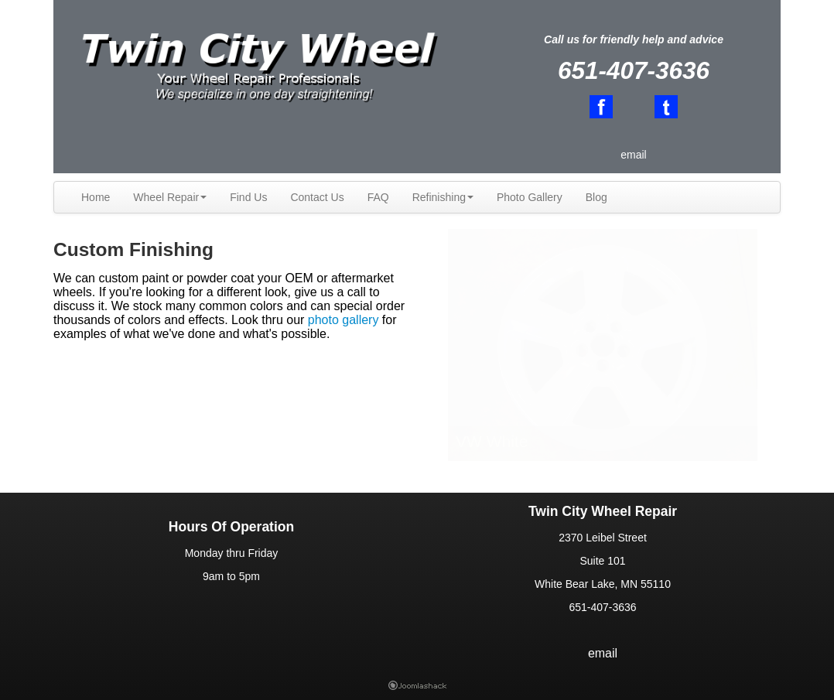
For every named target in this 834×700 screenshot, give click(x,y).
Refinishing (442, 197)
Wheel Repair (170, 197)
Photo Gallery (529, 197)
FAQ (378, 197)
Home (95, 197)
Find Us (248, 197)
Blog (596, 197)
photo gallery (343, 319)
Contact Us (317, 197)
